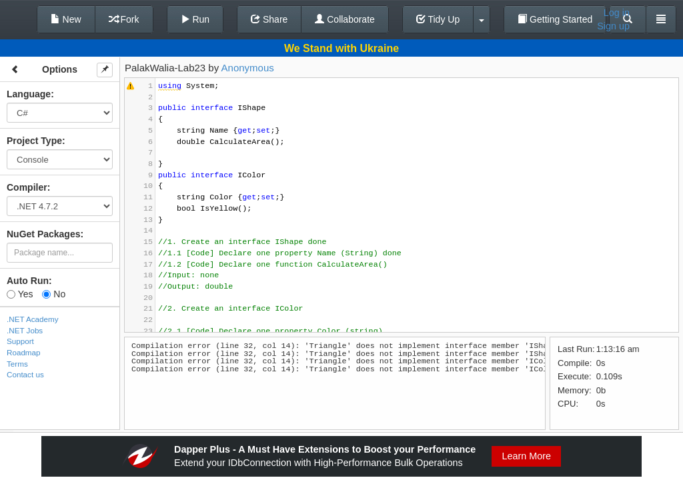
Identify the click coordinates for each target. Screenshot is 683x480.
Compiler (27, 187)
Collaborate (345, 19)
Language (29, 94)
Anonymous (247, 67)
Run (195, 19)
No (53, 294)
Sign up (613, 26)
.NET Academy (33, 319)
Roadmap (24, 352)
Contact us (25, 374)
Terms (17, 363)
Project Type (34, 140)
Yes (20, 294)
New (66, 19)
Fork (124, 19)
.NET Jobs (25, 330)
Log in (617, 12)
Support (20, 341)
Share (269, 19)
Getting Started (555, 19)
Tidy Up (438, 19)
